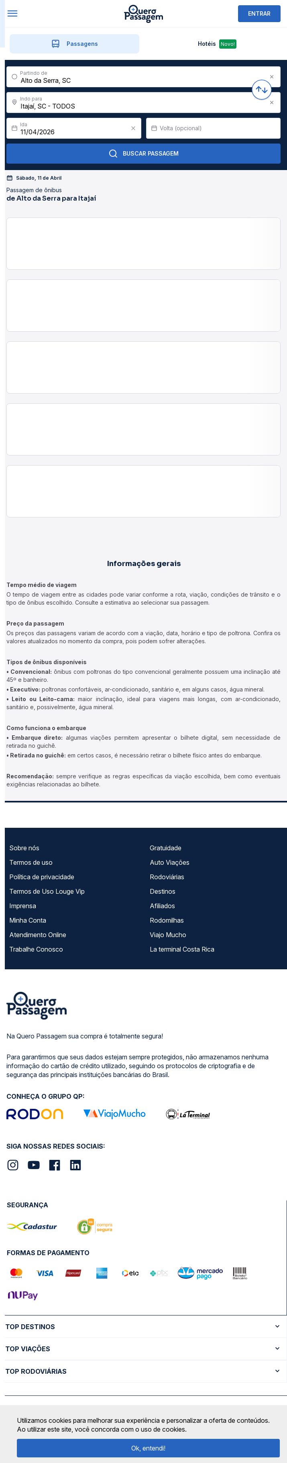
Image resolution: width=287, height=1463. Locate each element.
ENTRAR (259, 13)
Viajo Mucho (168, 935)
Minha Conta (27, 920)
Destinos (162, 891)
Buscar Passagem (143, 153)
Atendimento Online (37, 935)
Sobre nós (24, 848)
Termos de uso (31, 862)
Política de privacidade (41, 877)
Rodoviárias (167, 877)
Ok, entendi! (148, 1448)
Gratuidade (165, 848)
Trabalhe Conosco (36, 949)
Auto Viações (169, 862)
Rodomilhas (167, 920)
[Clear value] (133, 128)
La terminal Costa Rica (182, 949)
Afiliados (162, 906)
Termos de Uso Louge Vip (47, 891)
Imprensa (22, 906)
